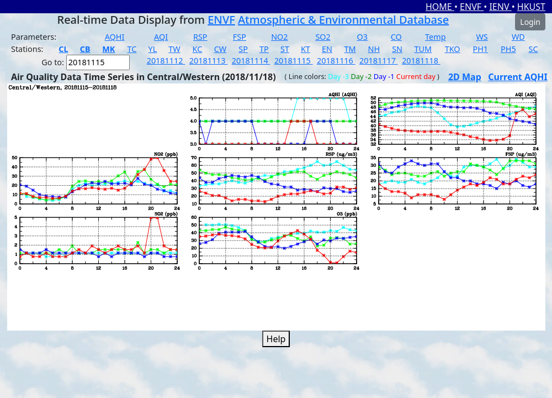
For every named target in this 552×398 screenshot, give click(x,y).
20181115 (293, 60)
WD (518, 37)
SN (397, 49)
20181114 (251, 60)
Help (276, 339)
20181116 (336, 60)
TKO (452, 49)
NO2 (279, 37)
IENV (500, 7)
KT (305, 49)
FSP (239, 37)
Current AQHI (518, 77)
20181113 (208, 60)
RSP (200, 37)
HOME (440, 7)
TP (264, 49)
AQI (161, 37)
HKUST (531, 7)
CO (396, 37)
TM (350, 49)
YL (152, 49)
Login (530, 22)
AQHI (115, 37)
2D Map (464, 77)
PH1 (481, 49)
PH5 (508, 49)
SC (533, 49)
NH (374, 49)
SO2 (322, 37)
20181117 (378, 60)
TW (174, 49)
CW (220, 49)
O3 (362, 37)
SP (243, 49)
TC (132, 49)
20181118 (421, 60)
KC (198, 49)
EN (327, 49)
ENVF (472, 7)
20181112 (166, 60)
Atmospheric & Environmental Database (343, 19)
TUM (423, 49)
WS (481, 37)
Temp (435, 37)
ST (284, 49)
